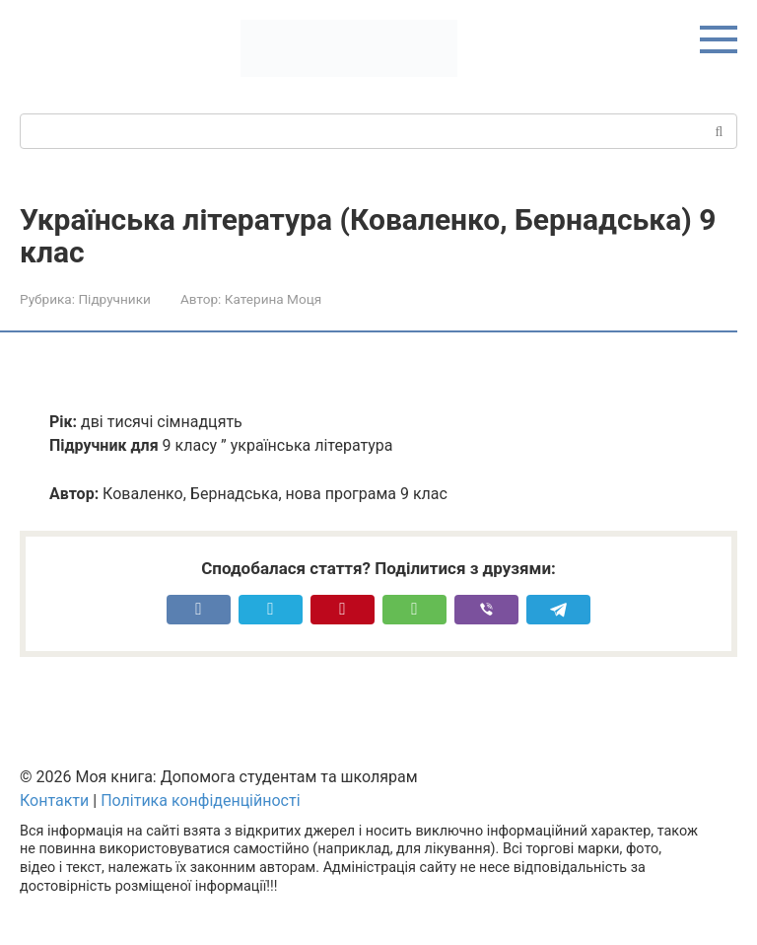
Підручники (114, 299)
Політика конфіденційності (200, 800)
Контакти (54, 800)
